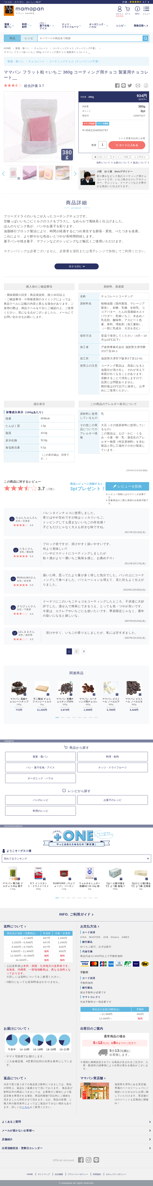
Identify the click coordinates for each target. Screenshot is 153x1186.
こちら (26, 1107)
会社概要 (59, 1174)
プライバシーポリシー (78, 1174)
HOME (30, 1174)
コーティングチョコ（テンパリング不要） (75, 61)
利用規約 (97, 1174)
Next (75, 173)
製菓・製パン (16, 61)
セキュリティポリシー (116, 1174)
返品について (140, 162)
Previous (3, 173)
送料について (103, 162)
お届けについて (122, 162)
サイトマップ (44, 1174)
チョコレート (36, 61)
